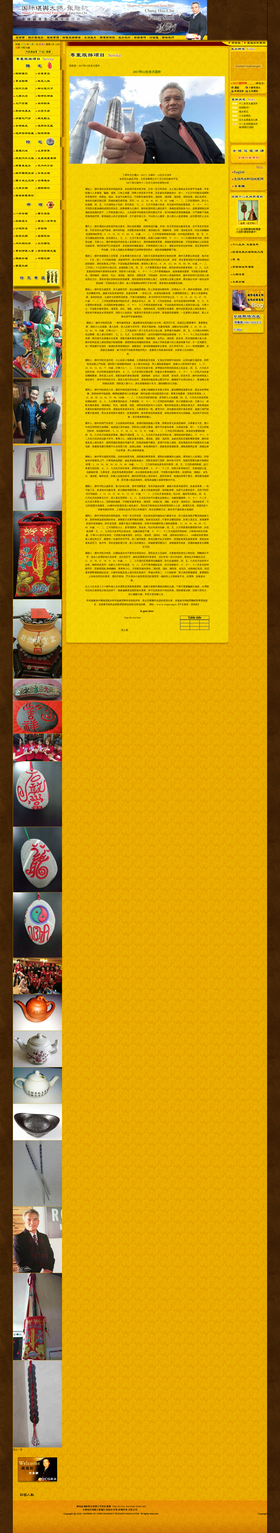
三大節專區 (245, 128)
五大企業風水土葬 (248, 132)
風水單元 (243, 124)
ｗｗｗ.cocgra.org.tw (166, 604)
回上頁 (124, 630)
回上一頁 (17, 1449)
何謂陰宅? (244, 120)
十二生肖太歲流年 (248, 116)
